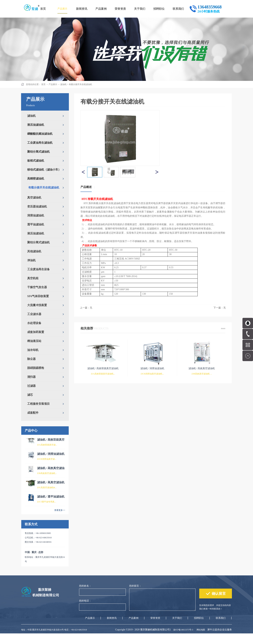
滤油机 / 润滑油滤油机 (50, 453)
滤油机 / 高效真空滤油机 (202, 368)
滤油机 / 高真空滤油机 (50, 482)
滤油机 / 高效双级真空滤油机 (103, 368)
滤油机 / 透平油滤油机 (50, 496)
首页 (43, 8)
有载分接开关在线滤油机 (80, 84)
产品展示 (53, 84)
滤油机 (63, 84)
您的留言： (135, 586)
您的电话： (85, 600)
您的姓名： (85, 586)
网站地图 (200, 629)
